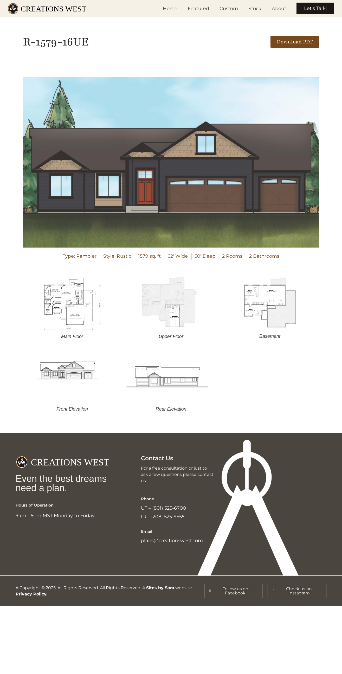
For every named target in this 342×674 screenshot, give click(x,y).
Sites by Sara (160, 589)
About (278, 8)
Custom (228, 8)
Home (169, 8)
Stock (254, 8)
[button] (294, 42)
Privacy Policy (31, 595)
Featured (197, 8)
